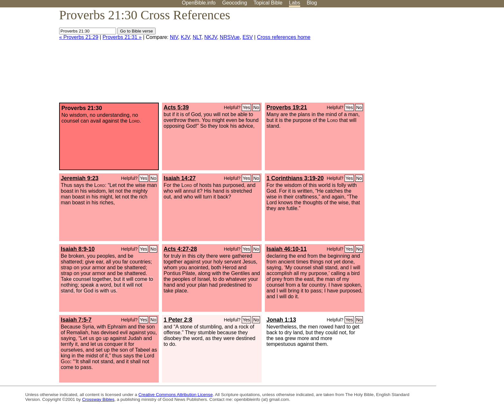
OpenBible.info (199, 2)
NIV (174, 37)
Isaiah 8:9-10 (78, 249)
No (256, 107)
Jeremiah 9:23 (79, 178)
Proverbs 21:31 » (122, 37)
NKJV (210, 37)
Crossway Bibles (98, 399)
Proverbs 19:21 (286, 107)
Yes (246, 107)
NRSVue (230, 37)
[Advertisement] (439, 58)
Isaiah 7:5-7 (76, 320)
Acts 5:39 (176, 107)
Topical (268, 2)
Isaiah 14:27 (180, 178)
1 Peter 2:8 (178, 320)
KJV (185, 37)
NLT (197, 37)
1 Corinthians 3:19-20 (295, 178)
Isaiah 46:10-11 (286, 249)
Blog (312, 2)
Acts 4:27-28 (180, 249)
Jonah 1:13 (281, 320)
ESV (247, 37)
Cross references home (283, 37)
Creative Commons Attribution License (176, 394)
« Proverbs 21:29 (78, 37)
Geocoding (234, 2)
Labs (294, 2)
